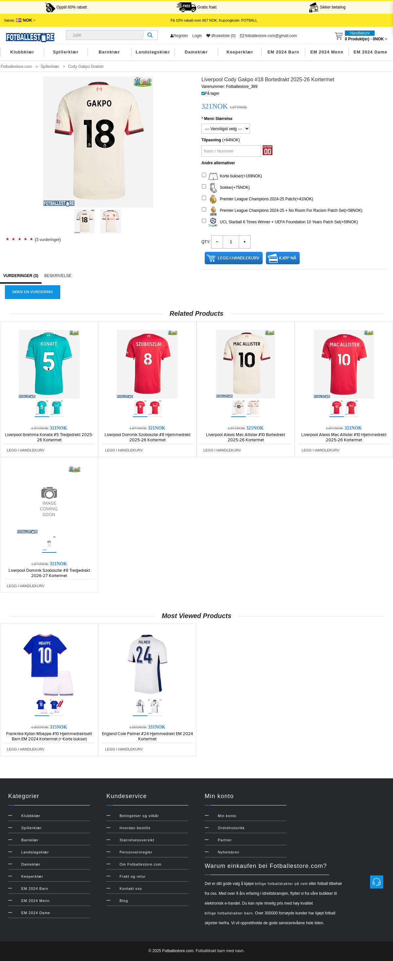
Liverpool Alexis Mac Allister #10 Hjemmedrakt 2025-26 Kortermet (343, 437)
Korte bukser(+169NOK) (232, 176)
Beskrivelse (57, 275)
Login (197, 35)
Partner (225, 840)
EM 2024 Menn (327, 52)
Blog (124, 901)
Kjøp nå (287, 258)
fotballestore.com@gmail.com (268, 35)
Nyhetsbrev (228, 852)
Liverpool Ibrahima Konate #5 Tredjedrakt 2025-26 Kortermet (49, 437)
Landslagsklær (153, 52)
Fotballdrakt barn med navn (219, 951)
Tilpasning (211, 140)
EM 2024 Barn (283, 52)
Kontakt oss (131, 889)
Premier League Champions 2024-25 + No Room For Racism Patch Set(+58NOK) (282, 211)
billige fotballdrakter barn (229, 913)
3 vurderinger (48, 239)
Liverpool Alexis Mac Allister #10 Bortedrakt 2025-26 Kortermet (245, 437)
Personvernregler (136, 852)
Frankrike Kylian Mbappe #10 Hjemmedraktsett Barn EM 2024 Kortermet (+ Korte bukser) (49, 736)
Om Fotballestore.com (140, 864)
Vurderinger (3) (20, 275)
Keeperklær (240, 52)
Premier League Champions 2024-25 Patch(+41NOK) (257, 199)
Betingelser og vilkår (139, 816)
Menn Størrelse (218, 118)
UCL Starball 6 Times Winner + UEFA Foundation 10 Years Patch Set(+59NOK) (280, 222)
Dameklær (196, 52)
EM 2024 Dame (370, 52)
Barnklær (109, 52)
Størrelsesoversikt (137, 840)
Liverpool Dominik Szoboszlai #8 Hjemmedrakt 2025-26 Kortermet (147, 437)
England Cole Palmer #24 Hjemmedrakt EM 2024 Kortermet (147, 736)
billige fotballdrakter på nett (281, 884)
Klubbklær (22, 52)
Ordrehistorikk (231, 828)
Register (179, 35)
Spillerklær (66, 52)
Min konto (227, 816)
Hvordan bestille (135, 828)
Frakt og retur (133, 876)
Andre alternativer (218, 163)
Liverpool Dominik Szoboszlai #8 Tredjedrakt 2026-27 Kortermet (49, 573)
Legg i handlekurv (238, 258)
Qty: (205, 242)
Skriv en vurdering (32, 292)
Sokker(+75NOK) (226, 188)
